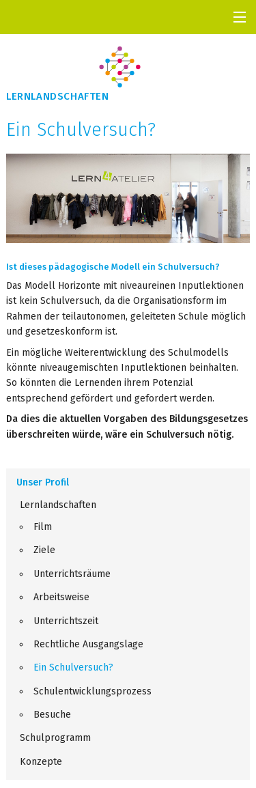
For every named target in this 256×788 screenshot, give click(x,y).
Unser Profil (42, 482)
